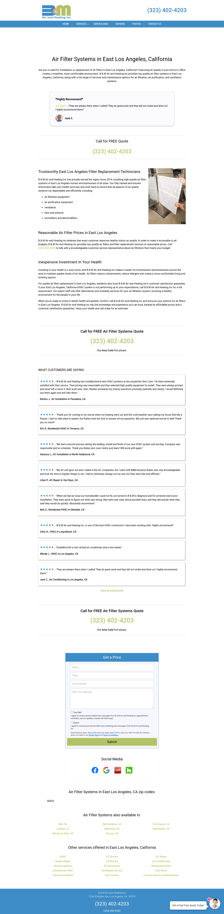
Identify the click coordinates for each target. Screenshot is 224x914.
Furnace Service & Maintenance (161, 852)
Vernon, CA (112, 810)
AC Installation (112, 842)
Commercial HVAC (63, 847)
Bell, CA (62, 801)
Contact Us (154, 24)
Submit (112, 719)
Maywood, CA (112, 805)
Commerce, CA (161, 801)
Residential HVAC (161, 842)
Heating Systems (62, 842)
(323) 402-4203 (167, 10)
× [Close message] (205, 902)
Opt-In (76, 700)
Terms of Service (134, 907)
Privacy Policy (94, 712)
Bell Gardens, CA (112, 801)
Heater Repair (62, 838)
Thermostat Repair (62, 852)
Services (82, 25)
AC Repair (161, 833)
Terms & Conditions (110, 712)
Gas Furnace (112, 852)
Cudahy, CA (62, 805)
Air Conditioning (161, 838)
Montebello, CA (161, 805)
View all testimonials (112, 567)
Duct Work (161, 847)
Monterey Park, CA (62, 810)
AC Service (112, 833)
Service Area (101, 24)
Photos (136, 24)
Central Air (112, 838)
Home (66, 24)
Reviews (120, 24)
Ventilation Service (112, 847)
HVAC (63, 833)
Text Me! (77, 689)
